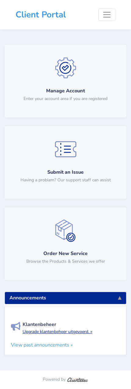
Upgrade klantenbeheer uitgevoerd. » (57, 332)
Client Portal (41, 14)
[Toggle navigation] (106, 15)
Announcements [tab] (65, 298)
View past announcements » (42, 345)
